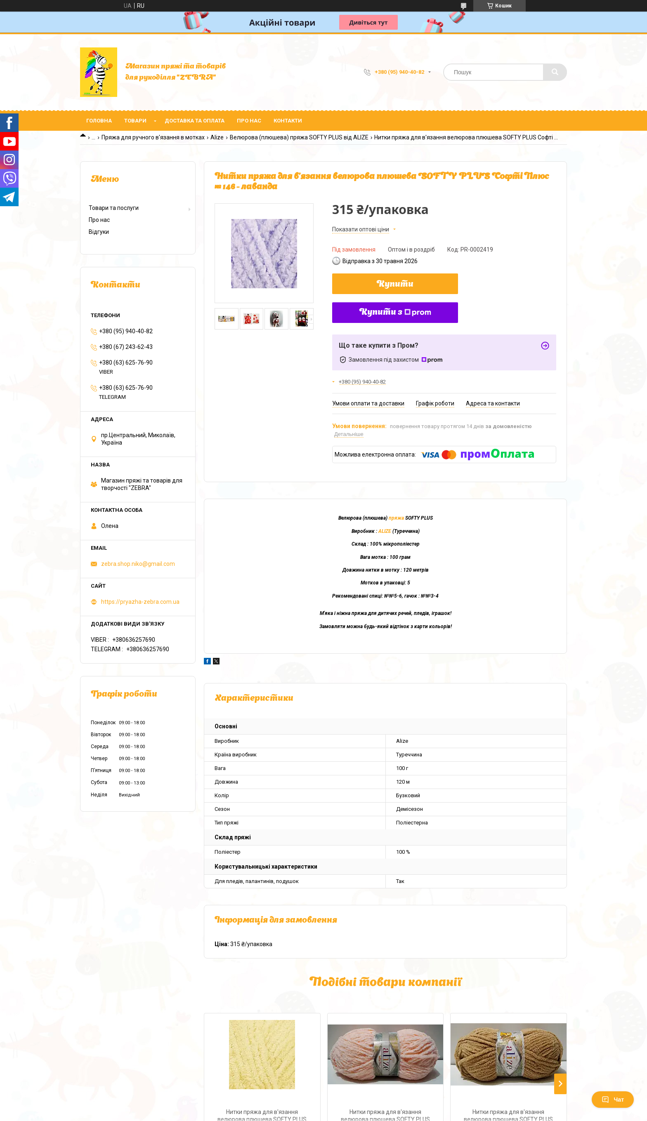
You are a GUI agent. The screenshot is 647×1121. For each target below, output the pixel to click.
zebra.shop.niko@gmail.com (138, 563)
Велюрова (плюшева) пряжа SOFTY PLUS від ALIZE (299, 137)
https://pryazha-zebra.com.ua (140, 601)
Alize (217, 137)
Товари (135, 121)
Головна (99, 121)
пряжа (396, 518)
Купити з (395, 313)
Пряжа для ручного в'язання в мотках (153, 137)
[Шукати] (555, 72)
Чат (613, 1099)
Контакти (288, 121)
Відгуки (99, 231)
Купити (395, 284)
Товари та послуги (114, 208)
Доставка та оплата (194, 121)
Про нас (249, 121)
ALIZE (384, 531)
